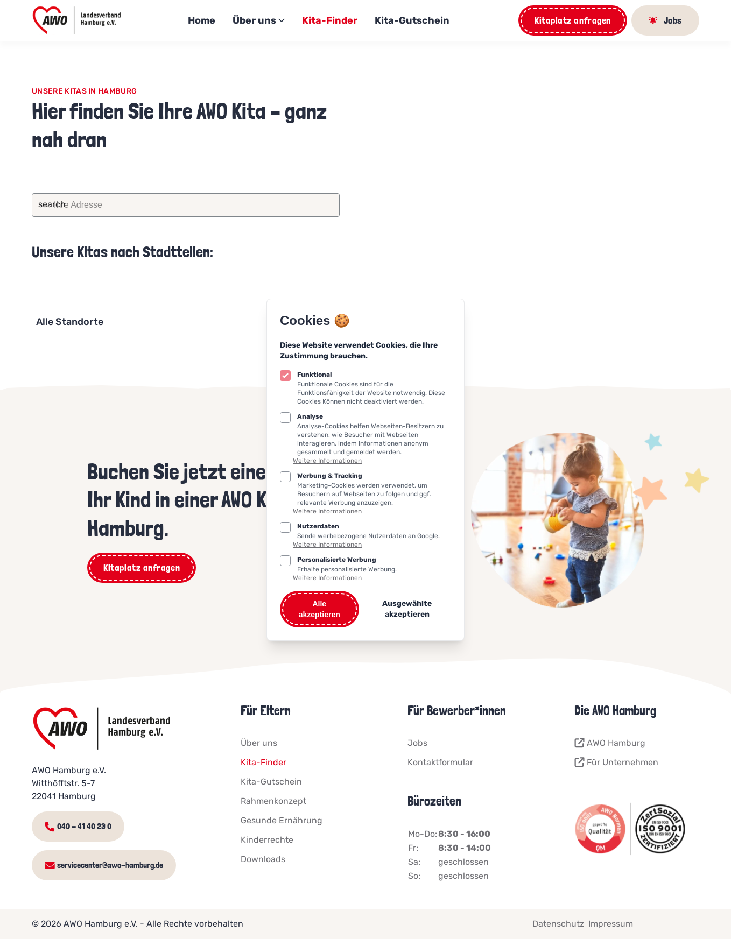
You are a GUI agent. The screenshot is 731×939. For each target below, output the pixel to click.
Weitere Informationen (327, 460)
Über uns (259, 20)
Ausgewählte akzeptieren (407, 609)
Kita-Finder (329, 20)
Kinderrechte (267, 840)
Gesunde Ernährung (281, 820)
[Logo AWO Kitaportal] (77, 20)
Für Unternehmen (616, 762)
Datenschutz (558, 924)
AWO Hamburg (609, 743)
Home (201, 20)
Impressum (610, 924)
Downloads (263, 859)
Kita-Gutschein (412, 20)
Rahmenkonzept (273, 801)
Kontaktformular (440, 762)
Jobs (417, 743)
